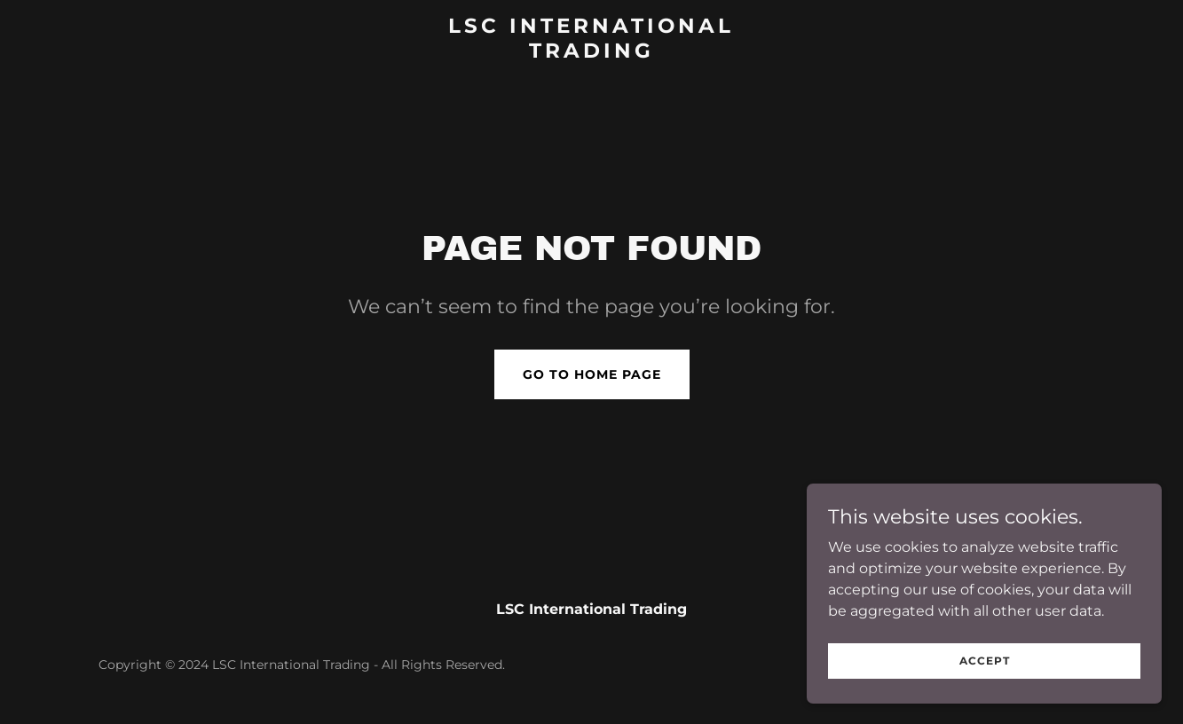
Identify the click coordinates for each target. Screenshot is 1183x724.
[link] (591, 52)
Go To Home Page (592, 374)
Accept (984, 660)
